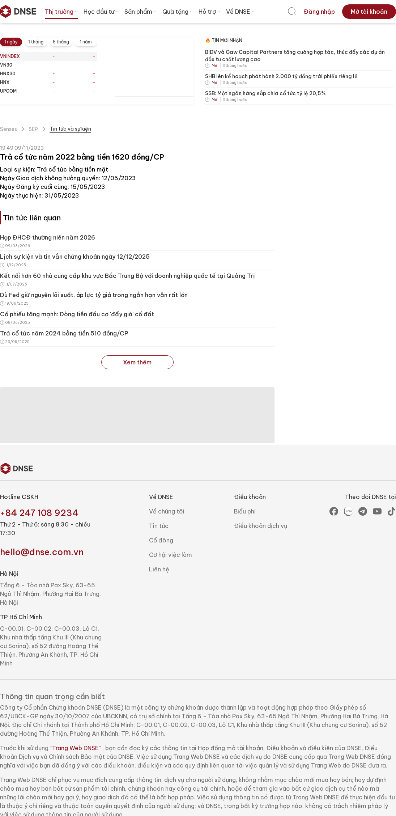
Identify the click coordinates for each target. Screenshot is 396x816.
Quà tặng (178, 11)
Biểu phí (245, 511)
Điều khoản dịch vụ (260, 525)
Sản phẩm (141, 11)
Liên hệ (159, 569)
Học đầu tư (102, 11)
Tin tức (159, 525)
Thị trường (62, 11)
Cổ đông (161, 540)
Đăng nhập (319, 11)
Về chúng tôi (166, 511)
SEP (33, 129)
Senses (8, 129)
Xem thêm (137, 362)
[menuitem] (292, 11)
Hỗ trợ (210, 11)
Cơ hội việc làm (170, 554)
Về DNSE (241, 11)
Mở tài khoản (369, 11)
